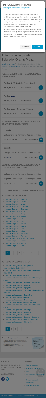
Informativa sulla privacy (20, 8)
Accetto (37, 47)
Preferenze (25, 47)
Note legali (7, 8)
